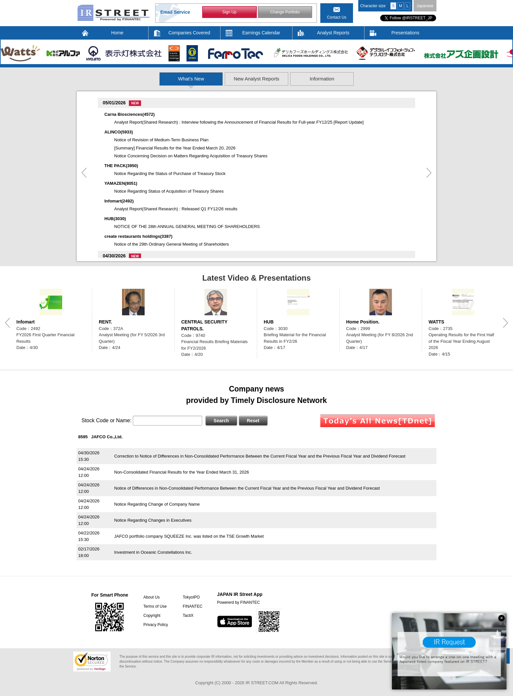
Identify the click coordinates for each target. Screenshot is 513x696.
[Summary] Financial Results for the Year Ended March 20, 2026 (175, 148)
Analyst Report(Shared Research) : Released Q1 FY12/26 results (175, 208)
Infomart (25, 321)
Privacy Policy (155, 624)
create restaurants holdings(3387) (138, 236)
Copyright (151, 615)
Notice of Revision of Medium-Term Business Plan (161, 139)
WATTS (436, 321)
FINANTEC (192, 606)
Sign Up (229, 12)
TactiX (187, 615)
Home (117, 32)
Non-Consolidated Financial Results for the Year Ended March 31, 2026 (181, 472)
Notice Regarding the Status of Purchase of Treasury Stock (169, 173)
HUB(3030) (115, 218)
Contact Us (336, 17)
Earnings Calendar (261, 32)
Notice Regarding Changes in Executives (152, 520)
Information (366, 78)
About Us (151, 597)
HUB (269, 321)
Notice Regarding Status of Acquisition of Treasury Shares (169, 191)
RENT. (105, 321)
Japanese (424, 6)
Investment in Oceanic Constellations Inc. (153, 552)
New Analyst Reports (256, 78)
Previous (84, 173)
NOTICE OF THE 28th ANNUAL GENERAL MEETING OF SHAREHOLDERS (187, 226)
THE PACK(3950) (121, 165)
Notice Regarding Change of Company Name (157, 504)
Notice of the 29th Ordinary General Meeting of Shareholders (171, 244)
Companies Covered (189, 32)
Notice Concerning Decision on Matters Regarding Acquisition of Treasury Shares (190, 155)
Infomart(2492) (119, 201)
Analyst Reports (333, 32)
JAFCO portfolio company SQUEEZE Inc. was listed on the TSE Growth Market (189, 536)
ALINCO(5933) (118, 132)
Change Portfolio (284, 12)
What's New (147, 78)
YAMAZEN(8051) (120, 183)
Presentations (405, 32)
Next (429, 173)
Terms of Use (154, 606)
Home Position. (363, 321)
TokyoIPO (190, 597)
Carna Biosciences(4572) (129, 114)
